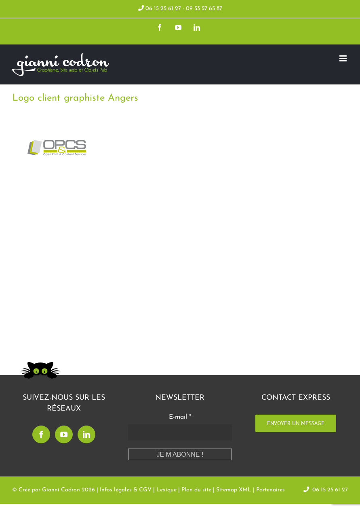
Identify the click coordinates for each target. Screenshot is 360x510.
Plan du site (196, 490)
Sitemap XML (233, 490)
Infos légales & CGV (126, 490)
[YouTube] (64, 434)
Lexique (166, 490)
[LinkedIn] (86, 434)
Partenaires (270, 490)
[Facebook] (41, 434)
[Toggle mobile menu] (343, 58)
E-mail (180, 417)
